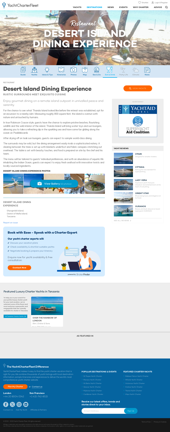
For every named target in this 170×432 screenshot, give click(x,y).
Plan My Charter (15, 386)
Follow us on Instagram (19, 404)
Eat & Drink (18, 14)
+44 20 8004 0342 (13, 396)
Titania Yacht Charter (133, 391)
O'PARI (138, 154)
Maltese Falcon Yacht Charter (136, 376)
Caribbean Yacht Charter (93, 394)
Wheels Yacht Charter (134, 380)
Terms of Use (146, 422)
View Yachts (139, 88)
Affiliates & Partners (38, 410)
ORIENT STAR (142, 193)
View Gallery (57, 183)
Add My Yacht (21, 410)
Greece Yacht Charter (92, 387)
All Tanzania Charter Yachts (14, 316)
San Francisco (36, 393)
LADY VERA (141, 180)
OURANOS (140, 206)
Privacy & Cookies (160, 422)
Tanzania (8, 14)
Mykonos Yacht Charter (92, 391)
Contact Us (8, 410)
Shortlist (145, 3)
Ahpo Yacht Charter (133, 394)
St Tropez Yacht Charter (92, 376)
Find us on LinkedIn (25, 404)
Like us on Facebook (5, 404)
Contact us (37, 386)
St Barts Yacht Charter (92, 383)
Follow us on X (12, 404)
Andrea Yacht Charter (134, 387)
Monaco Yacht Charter (92, 380)
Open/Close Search (166, 7)
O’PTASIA (139, 167)
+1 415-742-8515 (38, 396)
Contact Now (19, 267)
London (7, 393)
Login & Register (161, 3)
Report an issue (10, 222)
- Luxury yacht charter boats (26, 5)
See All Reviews (121, 220)
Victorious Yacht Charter (135, 383)
